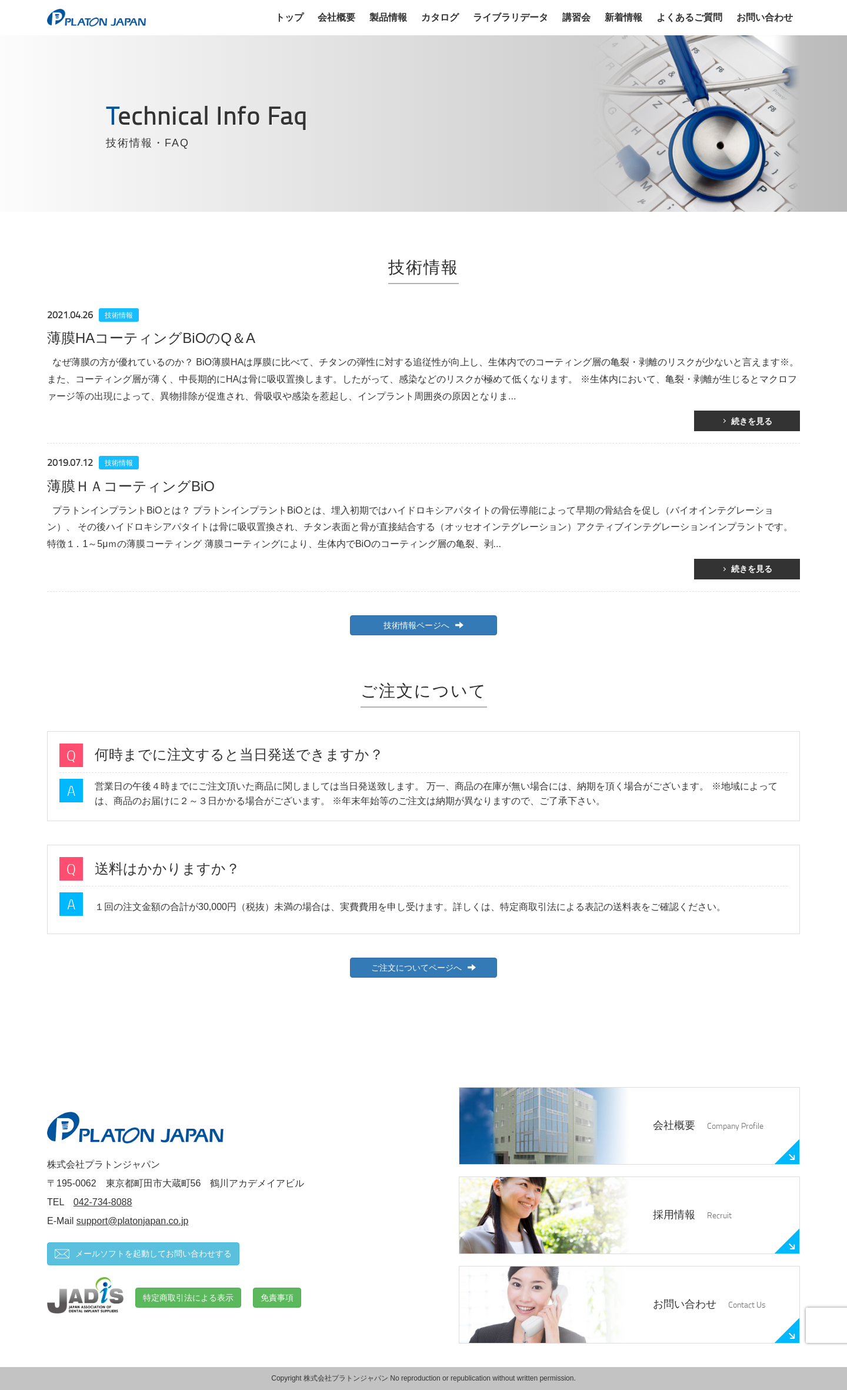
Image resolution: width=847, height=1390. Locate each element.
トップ (289, 17)
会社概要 (336, 17)
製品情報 (388, 17)
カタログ (440, 17)
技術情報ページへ (423, 625)
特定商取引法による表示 (188, 1297)
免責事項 (277, 1297)
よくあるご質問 (689, 17)
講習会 (576, 17)
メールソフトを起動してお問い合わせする (143, 1253)
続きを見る (751, 421)
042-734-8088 (103, 1202)
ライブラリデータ (510, 17)
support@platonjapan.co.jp (132, 1221)
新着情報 (623, 17)
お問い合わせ (764, 17)
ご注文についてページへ (423, 967)
